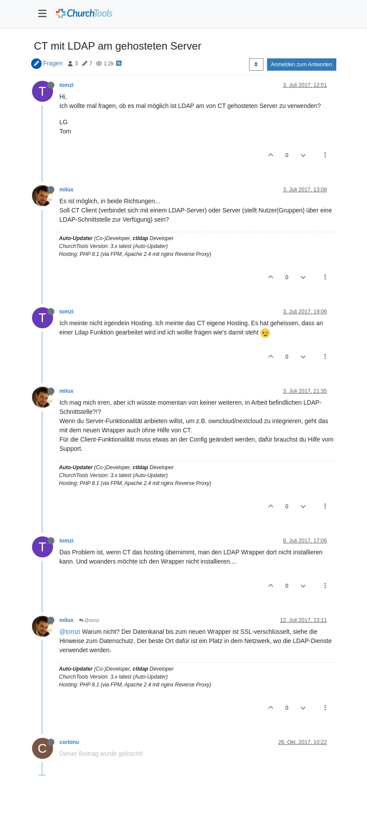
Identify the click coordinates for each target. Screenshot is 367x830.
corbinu (69, 742)
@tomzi (89, 620)
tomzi (67, 85)
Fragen (52, 63)
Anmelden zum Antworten (301, 64)
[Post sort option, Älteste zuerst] (256, 64)
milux (67, 190)
